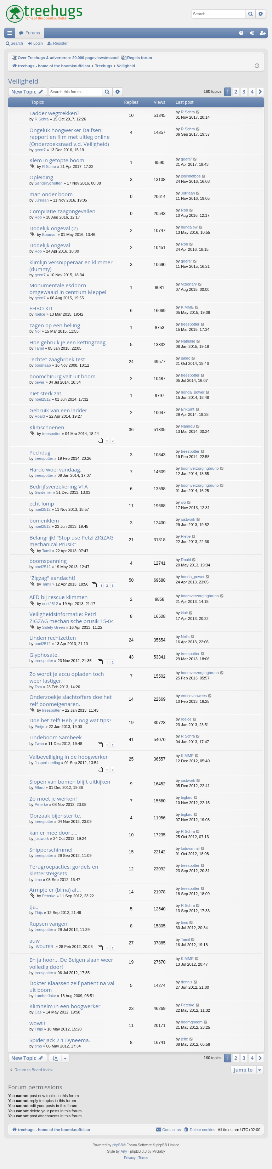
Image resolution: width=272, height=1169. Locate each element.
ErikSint (187, 409)
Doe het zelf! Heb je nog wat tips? (70, 720)
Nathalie (188, 341)
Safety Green (53, 627)
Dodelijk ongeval (49, 245)
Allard (40, 787)
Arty (124, 1151)
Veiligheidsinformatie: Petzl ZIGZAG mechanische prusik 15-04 (71, 617)
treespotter (190, 324)
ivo (183, 502)
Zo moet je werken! (53, 798)
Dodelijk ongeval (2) (53, 228)
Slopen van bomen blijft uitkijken (69, 781)
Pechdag (40, 452)
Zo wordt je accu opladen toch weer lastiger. (66, 677)
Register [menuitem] (264, 34)
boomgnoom (192, 1022)
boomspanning (48, 560)
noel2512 (43, 399)
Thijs (39, 912)
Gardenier (43, 492)
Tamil (39, 348)
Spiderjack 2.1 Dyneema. (59, 1040)
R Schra (42, 119)
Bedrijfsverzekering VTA (58, 486)
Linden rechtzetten (52, 637)
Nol (38, 331)
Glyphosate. (44, 654)
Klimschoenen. (47, 427)
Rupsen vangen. (49, 923)
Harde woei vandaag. (55, 469)
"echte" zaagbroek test (57, 359)
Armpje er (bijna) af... (55, 889)
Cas (38, 1012)
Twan (39, 743)
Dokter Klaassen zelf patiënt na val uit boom (71, 986)
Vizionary (189, 284)
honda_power (193, 392)
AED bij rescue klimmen (58, 596)
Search (17, 43)
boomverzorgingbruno (200, 468)
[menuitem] (241, 33)
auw (34, 940)
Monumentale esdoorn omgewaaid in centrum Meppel (67, 288)
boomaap (43, 365)
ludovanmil (190, 848)
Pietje (186, 536)
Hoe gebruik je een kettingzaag (67, 342)
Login (38, 43)
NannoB (188, 426)
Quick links (11, 34)
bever (40, 382)
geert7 (40, 150)
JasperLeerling (47, 763)
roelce (40, 314)
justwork (188, 519)
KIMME (187, 307)
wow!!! (37, 1023)
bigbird (187, 797)
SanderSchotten (49, 183)
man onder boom (51, 194)
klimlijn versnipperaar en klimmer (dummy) (71, 265)
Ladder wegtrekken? (54, 113)
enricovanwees (194, 696)
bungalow (189, 227)
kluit (184, 613)
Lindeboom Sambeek (55, 737)
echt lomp (41, 503)
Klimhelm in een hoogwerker (65, 1006)
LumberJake (45, 996)
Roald (40, 416)
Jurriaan (42, 200)
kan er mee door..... (53, 832)
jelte (184, 1039)
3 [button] (244, 91)
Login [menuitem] (253, 34)
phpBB (117, 1145)
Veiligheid (23, 81)
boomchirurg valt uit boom (62, 376)
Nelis (185, 636)
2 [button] (235, 91)
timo (38, 879)
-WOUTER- (45, 946)
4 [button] (252, 91)
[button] (260, 91)
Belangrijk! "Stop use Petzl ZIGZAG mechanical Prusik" (71, 541)
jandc (185, 358)
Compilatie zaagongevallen (62, 211)
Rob (38, 217)
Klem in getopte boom (56, 160)
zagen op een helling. (55, 325)
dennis (186, 982)
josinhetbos (191, 176)
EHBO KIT (41, 308)
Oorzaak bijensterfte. (55, 815)
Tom (38, 687)
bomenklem (44, 520)
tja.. (33, 906)
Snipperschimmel (50, 849)
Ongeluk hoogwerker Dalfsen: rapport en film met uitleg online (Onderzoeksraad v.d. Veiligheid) (69, 136)
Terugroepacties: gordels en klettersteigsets (63, 870)
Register (60, 43)
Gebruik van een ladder (58, 410)
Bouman (49, 234)
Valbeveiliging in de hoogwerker (68, 756)
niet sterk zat (45, 393)
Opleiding (41, 177)
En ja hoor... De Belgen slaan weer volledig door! (71, 963)
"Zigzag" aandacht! (52, 577)
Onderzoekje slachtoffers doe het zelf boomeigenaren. (70, 700)
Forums (33, 32)
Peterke (41, 804)
